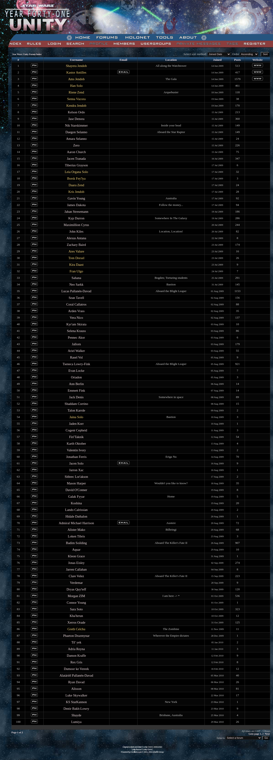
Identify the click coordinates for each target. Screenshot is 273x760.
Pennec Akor (76, 337)
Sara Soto (76, 609)
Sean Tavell (76, 298)
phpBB (140, 752)
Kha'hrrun (76, 616)
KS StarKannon (76, 702)
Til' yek (76, 642)
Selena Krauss (76, 331)
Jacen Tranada (76, 158)
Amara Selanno (76, 139)
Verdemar (76, 583)
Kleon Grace (76, 556)
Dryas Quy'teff (76, 589)
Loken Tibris (76, 536)
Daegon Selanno (76, 132)
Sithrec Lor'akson (76, 476)
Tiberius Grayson (76, 165)
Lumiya (76, 722)
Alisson (76, 689)
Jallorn (76, 344)
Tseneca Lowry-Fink (76, 364)
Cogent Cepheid (76, 430)
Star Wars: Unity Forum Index (27, 54)
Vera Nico (76, 317)
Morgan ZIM (76, 596)
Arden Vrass (76, 311)
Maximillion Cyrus (76, 225)
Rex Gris (76, 662)
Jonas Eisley (76, 563)
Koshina (76, 503)
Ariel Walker (76, 351)
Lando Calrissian (76, 510)
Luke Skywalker (76, 695)
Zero (76, 145)
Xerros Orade (76, 622)
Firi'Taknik (76, 437)
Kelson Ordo (76, 112)
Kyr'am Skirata (76, 324)
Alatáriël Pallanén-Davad (76, 675)
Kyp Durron (76, 218)
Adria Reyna (76, 649)
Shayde (76, 715)
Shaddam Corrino (76, 404)
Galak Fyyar (76, 496)
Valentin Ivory (76, 450)
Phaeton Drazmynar (76, 636)
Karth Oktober (76, 443)
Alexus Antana (76, 238)
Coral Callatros (76, 304)
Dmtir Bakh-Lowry (76, 708)
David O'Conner (76, 490)
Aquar (76, 549)
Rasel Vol (76, 357)
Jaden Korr (76, 423)
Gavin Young (76, 198)
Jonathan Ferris (76, 457)
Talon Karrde (76, 410)
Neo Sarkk (76, 284)
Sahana (76, 278)
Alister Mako (76, 529)
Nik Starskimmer (76, 125)
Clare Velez (76, 576)
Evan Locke (76, 370)
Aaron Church (76, 152)
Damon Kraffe (76, 655)
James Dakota (76, 205)
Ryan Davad (76, 682)
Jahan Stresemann (76, 211)
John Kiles (76, 231)
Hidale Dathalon (76, 516)
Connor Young (76, 602)
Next (267, 733)
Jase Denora (76, 119)
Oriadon (76, 377)
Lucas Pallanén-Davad (76, 291)
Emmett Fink (76, 390)
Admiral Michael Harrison (76, 523)
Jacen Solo (76, 463)
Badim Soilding (76, 543)
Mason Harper (76, 483)
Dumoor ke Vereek (76, 669)
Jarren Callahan (76, 569)
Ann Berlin (76, 384)
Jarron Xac (76, 470)
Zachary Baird (76, 245)
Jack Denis (76, 397)
